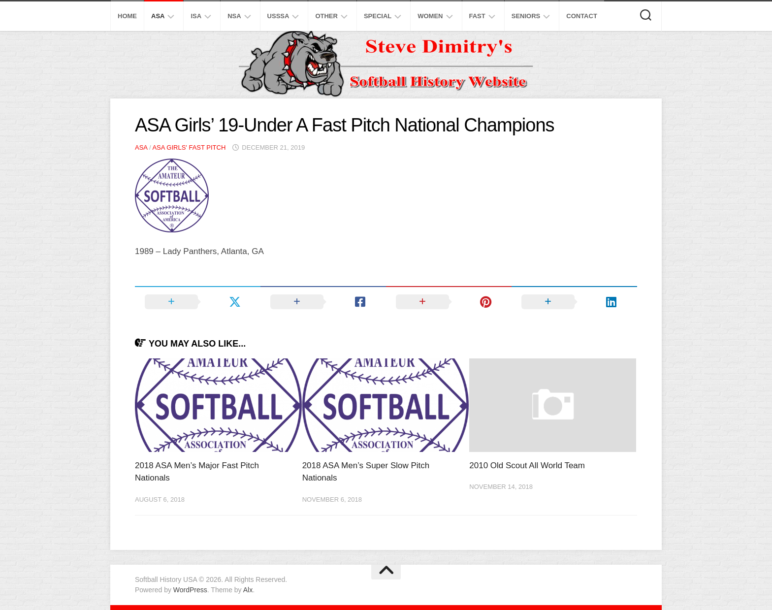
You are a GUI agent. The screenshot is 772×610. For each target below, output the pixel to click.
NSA (234, 16)
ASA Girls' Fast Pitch (188, 147)
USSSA (278, 16)
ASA (157, 16)
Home (127, 16)
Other (326, 16)
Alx (248, 590)
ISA (196, 16)
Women (430, 16)
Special (377, 16)
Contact (581, 16)
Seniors (526, 16)
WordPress (190, 590)
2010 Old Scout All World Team (527, 465)
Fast (477, 16)
